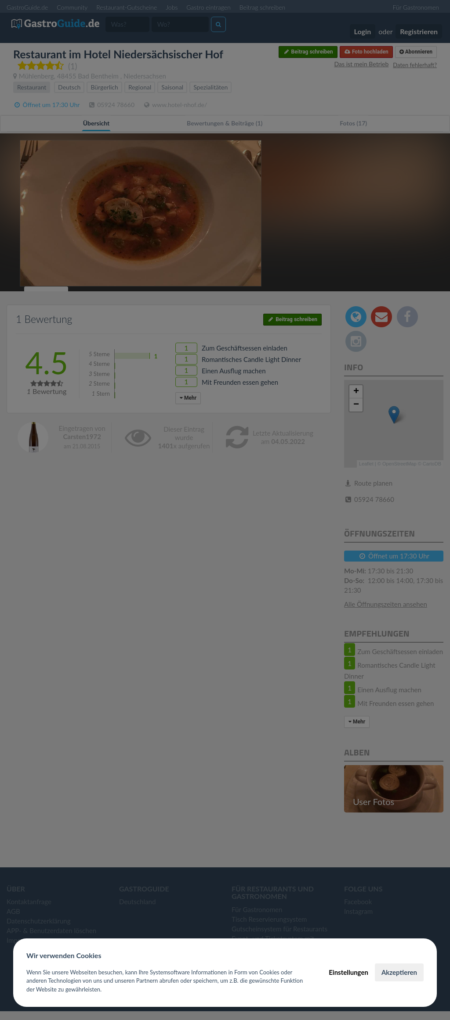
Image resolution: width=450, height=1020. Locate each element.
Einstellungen (348, 972)
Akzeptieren (399, 972)
